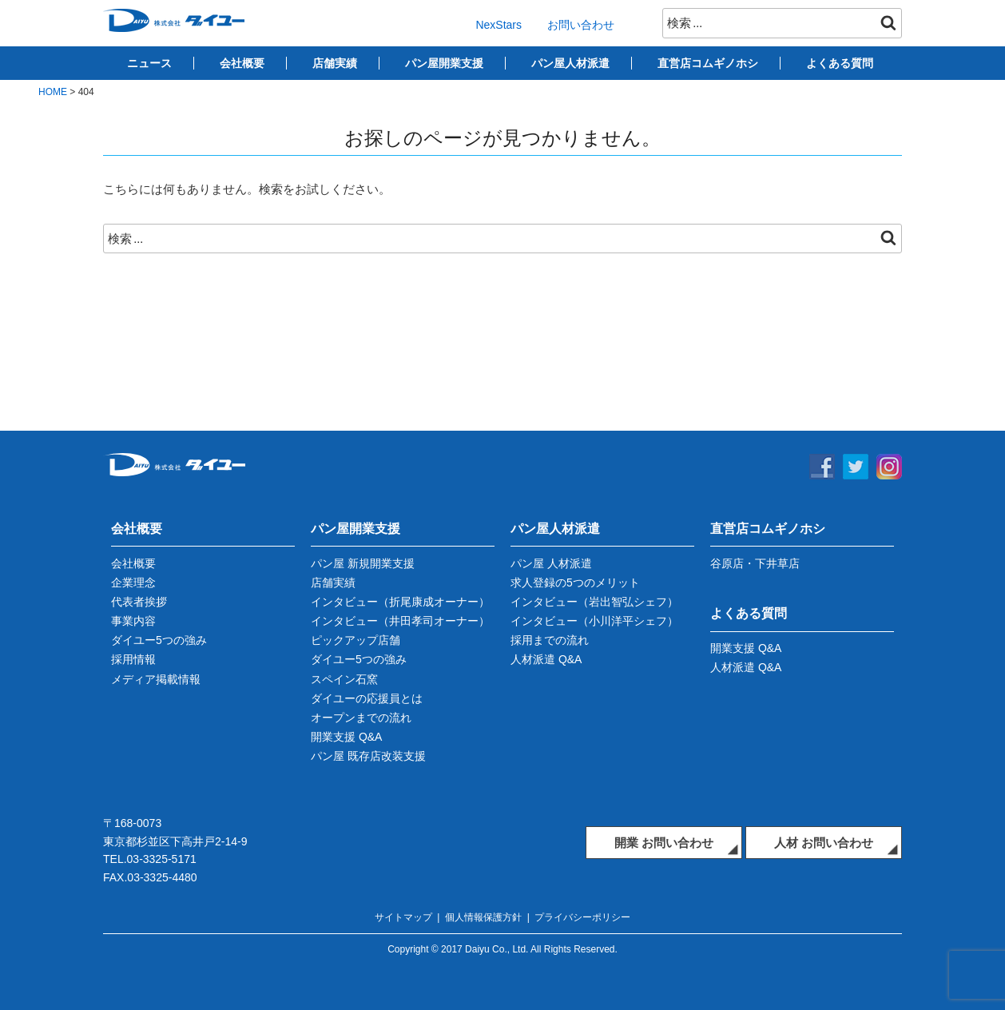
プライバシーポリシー (582, 917)
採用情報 (133, 659)
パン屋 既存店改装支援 (368, 756)
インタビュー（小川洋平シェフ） (594, 620)
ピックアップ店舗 (355, 640)
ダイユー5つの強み (159, 640)
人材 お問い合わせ (823, 842)
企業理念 (133, 582)
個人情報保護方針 (483, 917)
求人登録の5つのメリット (575, 582)
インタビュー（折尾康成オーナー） (400, 601)
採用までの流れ (549, 640)
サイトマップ (403, 917)
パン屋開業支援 (444, 63)
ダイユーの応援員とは (367, 698)
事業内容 (133, 620)
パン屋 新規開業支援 (363, 563)
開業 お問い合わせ (663, 842)
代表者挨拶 (139, 601)
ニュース (149, 63)
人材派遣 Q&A (546, 659)
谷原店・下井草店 (755, 563)
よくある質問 (839, 63)
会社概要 (242, 63)
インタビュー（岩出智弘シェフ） (594, 601)
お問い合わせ (580, 24)
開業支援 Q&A (346, 736)
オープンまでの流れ (361, 717)
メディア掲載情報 (156, 679)
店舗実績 (334, 63)
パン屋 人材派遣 (551, 563)
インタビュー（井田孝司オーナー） (400, 620)
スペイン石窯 (344, 679)
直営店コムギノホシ (707, 63)
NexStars (498, 24)
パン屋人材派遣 (570, 63)
